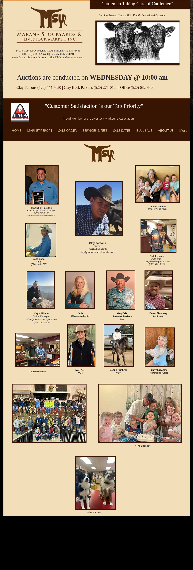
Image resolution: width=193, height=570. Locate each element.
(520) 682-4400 (40, 53)
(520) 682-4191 (65, 53)
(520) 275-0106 (106, 87)
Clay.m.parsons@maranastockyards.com (41, 215)
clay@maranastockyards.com (97, 252)
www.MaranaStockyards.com (29, 57)
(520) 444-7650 (49, 87)
